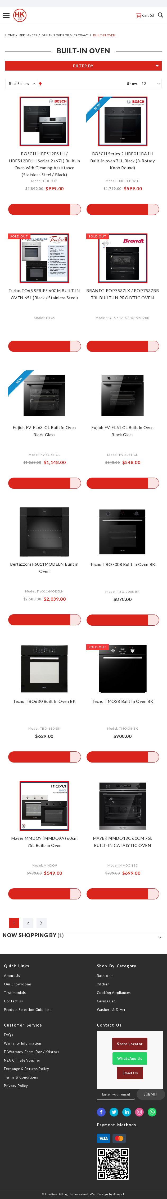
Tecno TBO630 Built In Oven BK (44, 701)
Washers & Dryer (111, 1009)
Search (161, 15)
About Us (12, 975)
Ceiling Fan (106, 1001)
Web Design (99, 1194)
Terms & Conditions (21, 1077)
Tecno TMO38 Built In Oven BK (122, 701)
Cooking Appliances (114, 992)
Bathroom (105, 975)
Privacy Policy (16, 1086)
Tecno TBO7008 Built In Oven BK (122, 564)
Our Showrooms (18, 984)
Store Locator (130, 1044)
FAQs (8, 1035)
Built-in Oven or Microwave (65, 35)
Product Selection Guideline (28, 1009)
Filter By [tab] (83, 65)
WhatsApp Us (129, 1058)
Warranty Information (22, 1043)
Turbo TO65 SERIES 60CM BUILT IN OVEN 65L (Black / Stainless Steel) (44, 297)
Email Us (130, 1073)
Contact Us (13, 1001)
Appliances (28, 35)
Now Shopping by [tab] (30, 935)
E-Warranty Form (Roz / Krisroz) (31, 1052)
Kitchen (103, 984)
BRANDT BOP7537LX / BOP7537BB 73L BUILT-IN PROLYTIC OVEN (122, 297)
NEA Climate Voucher (22, 1060)
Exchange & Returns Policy (26, 1069)
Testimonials (15, 992)
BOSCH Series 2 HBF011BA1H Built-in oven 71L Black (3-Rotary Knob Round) (123, 160)
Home (10, 35)
